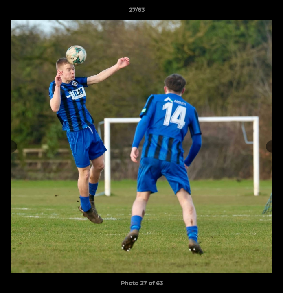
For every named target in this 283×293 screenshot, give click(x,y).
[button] (254, 11)
